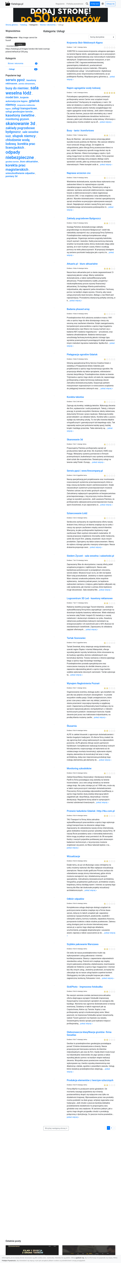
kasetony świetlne (20, 115)
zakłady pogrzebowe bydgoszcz (20, 130)
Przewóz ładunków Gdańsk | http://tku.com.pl (91, 811)
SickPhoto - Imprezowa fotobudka (85, 986)
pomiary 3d (11, 176)
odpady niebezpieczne (20, 154)
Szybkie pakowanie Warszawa (82, 944)
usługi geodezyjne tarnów (19, 111)
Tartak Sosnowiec (76, 638)
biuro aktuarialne (29, 161)
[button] (87, 4)
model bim (12, 97)
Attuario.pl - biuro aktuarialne (82, 263)
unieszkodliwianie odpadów (20, 173)
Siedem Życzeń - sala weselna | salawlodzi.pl (90, 555)
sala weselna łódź (22, 90)
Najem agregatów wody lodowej (83, 88)
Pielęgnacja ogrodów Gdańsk (82, 354)
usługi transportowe (25, 108)
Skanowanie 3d (75, 439)
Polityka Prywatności (9, 1260)
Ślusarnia (72, 726)
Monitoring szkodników (79, 768)
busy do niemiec (18, 88)
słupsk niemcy (24, 136)
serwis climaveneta (27, 84)
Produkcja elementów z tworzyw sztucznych (90, 1080)
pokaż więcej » (106, 122)
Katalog (23, 25)
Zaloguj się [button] (110, 4)
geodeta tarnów (12, 162)
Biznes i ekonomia (48, 25)
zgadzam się (80, 1258)
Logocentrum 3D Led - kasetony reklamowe (89, 598)
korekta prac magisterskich (17, 167)
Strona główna (12, 25)
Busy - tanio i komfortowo (80, 130)
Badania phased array (78, 309)
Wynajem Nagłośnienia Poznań (83, 683)
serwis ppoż (16, 80)
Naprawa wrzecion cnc (79, 173)
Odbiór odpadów (75, 898)
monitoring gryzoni (18, 119)
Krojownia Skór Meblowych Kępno (85, 42)
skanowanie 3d (21, 123)
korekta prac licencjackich (20, 145)
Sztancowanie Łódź (77, 513)
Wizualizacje (73, 856)
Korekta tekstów (75, 397)
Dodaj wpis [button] (95, 4)
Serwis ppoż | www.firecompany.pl (85, 470)
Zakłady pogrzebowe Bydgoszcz (84, 218)
